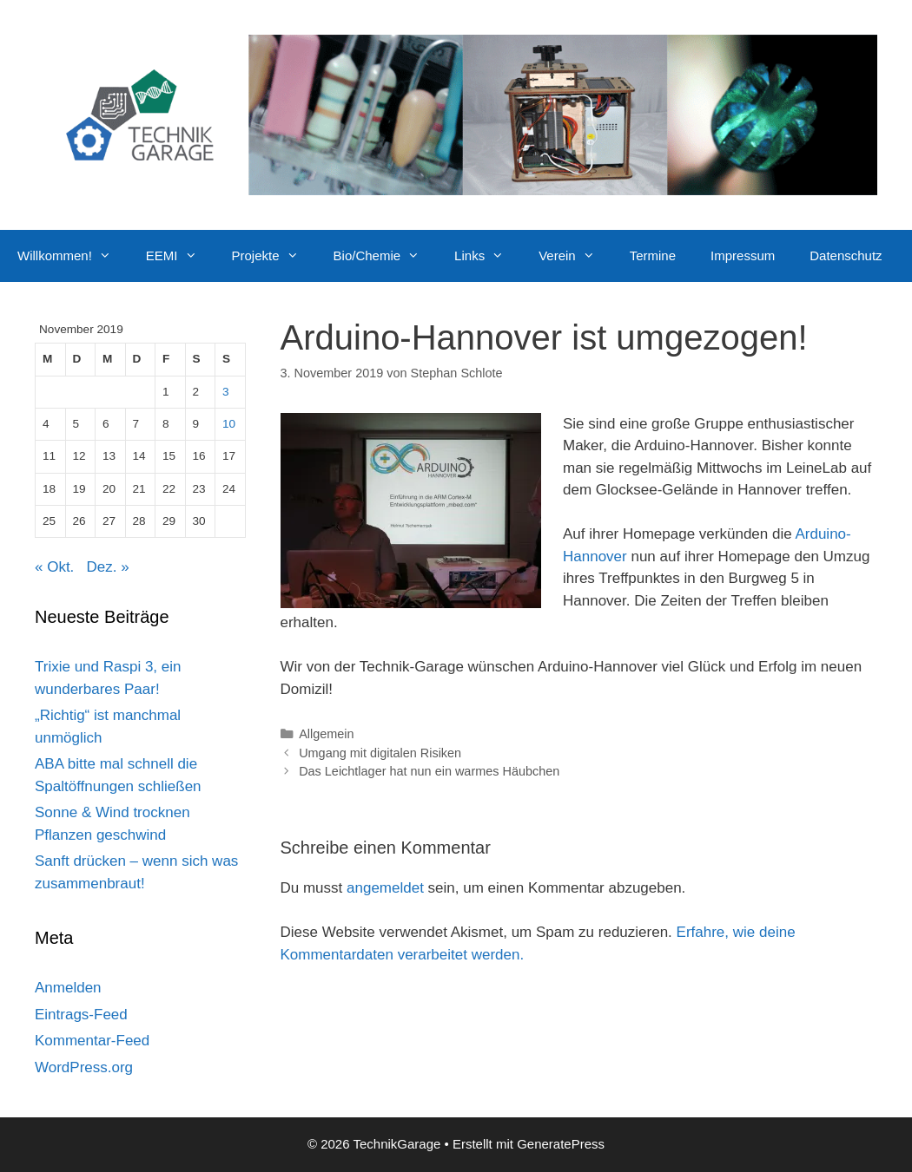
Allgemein (326, 734)
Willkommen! (73, 256)
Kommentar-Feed (92, 1040)
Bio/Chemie (386, 256)
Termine (653, 255)
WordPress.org (84, 1067)
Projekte (274, 256)
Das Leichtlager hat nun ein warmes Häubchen (429, 771)
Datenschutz (846, 255)
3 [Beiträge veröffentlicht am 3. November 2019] (225, 391)
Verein (575, 256)
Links (487, 256)
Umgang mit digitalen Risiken (380, 753)
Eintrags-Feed (81, 1014)
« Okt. (54, 567)
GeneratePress (561, 1143)
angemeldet (385, 888)
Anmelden (68, 987)
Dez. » (108, 567)
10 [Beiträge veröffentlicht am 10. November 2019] (228, 423)
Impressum (742, 255)
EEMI (180, 256)
